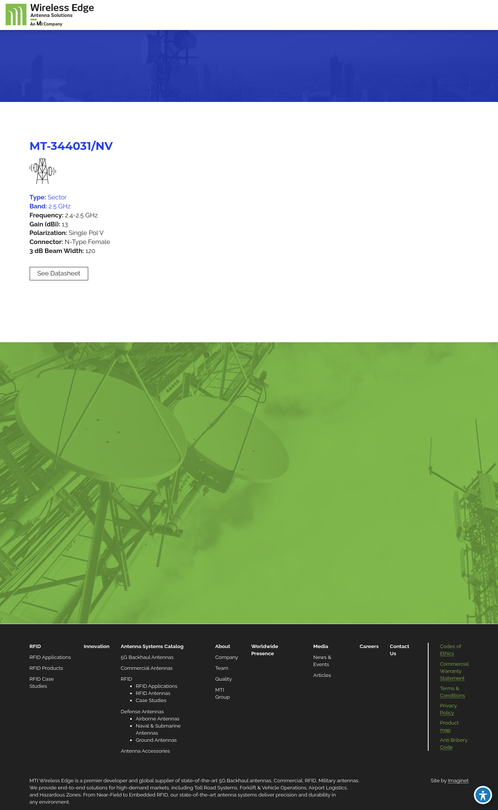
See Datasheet (59, 273)
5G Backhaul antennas (245, 780)
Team (222, 668)
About (222, 646)
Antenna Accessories (145, 751)
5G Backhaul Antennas (147, 657)
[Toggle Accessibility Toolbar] (483, 795)
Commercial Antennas (147, 668)
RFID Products (46, 668)
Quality (223, 679)
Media (320, 646)
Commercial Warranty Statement (454, 671)
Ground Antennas (156, 740)
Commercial (288, 780)
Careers (369, 646)
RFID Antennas (153, 693)
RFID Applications (50, 657)
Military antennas (338, 780)
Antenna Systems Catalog (152, 646)
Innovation (96, 646)
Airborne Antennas (157, 719)
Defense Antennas (142, 711)
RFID (35, 646)
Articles (322, 675)
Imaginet (458, 780)
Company (226, 657)
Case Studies (151, 700)
